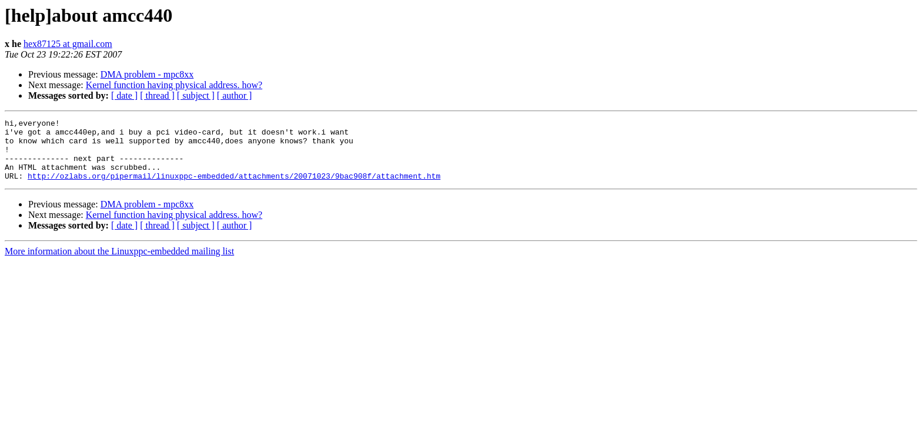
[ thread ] (157, 95)
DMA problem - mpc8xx (147, 74)
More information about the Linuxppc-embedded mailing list (119, 263)
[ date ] (124, 95)
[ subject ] (196, 95)
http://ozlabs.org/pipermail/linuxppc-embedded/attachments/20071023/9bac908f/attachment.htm (234, 188)
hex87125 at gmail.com (68, 44)
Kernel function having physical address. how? (174, 85)
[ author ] (234, 95)
